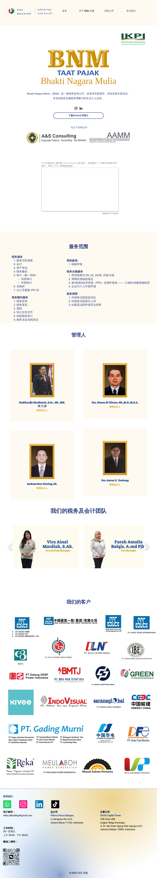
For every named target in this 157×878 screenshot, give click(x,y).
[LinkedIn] (81, 108)
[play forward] (146, 547)
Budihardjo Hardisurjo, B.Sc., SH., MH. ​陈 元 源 (42, 404)
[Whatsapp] (7, 804)
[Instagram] (76, 108)
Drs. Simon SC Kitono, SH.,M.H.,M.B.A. (115, 402)
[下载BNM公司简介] (78, 115)
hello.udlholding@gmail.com (17, 815)
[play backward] (10, 547)
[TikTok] (55, 804)
